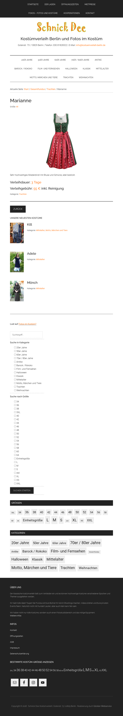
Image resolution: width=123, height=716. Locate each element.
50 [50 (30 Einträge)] (77, 512)
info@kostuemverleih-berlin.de (90, 45)
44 (16, 423)
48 (17, 107)
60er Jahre (20, 354)
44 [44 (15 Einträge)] (55, 512)
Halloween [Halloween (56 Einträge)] (19, 559)
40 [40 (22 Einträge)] (41, 512)
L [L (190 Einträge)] (48, 520)
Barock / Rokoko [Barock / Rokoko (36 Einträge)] (34, 551)
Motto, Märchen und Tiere (56, 230)
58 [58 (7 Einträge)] (105, 512)
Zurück (17, 209)
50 (16, 433)
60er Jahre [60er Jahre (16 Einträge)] (59, 543)
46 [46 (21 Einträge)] (62, 512)
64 (16, 455)
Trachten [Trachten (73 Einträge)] (67, 568)
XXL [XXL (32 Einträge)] (90, 520)
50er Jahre (20, 351)
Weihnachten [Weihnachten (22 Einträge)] (88, 568)
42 (16, 419)
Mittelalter (40, 230)
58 (16, 448)
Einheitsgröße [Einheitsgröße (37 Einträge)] (33, 520)
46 (16, 426)
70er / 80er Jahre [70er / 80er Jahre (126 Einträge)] (85, 542)
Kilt (29, 224)
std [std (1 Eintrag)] (67, 521)
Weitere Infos (15, 616)
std (16, 473)
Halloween (20, 372)
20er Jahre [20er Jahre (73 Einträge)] (20, 543)
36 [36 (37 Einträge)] (27, 512)
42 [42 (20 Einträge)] (48, 512)
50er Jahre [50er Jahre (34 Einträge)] (40, 543)
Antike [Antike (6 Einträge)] (14, 551)
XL (16, 476)
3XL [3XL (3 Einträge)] (12, 513)
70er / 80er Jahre (23, 358)
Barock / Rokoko (23, 365)
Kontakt (13, 630)
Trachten (23, 194)
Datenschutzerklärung (19, 654)
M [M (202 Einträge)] (54, 520)
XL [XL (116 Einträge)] (74, 520)
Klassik (18, 376)
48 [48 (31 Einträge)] (70, 512)
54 (16, 440)
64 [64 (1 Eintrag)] (18, 521)
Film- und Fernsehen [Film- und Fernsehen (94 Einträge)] (68, 551)
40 (16, 416)
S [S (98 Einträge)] (61, 520)
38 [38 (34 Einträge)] (34, 512)
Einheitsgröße (22, 458)
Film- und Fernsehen (25, 369)
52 (16, 437)
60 (16, 451)
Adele (31, 254)
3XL (17, 412)
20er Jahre (20, 347)
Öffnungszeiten (16, 636)
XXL (17, 483)
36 (16, 405)
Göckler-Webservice (102, 706)
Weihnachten (21, 390)
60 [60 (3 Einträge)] (12, 521)
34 (16, 401)
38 (16, 408)
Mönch (32, 283)
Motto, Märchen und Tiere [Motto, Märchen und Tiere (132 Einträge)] (33, 567)
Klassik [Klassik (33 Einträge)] (37, 559)
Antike (18, 362)
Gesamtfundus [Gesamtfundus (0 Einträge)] (94, 552)
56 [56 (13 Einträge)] (98, 512)
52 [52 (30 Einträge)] (84, 512)
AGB (12, 642)
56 (16, 444)
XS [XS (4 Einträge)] (82, 521)
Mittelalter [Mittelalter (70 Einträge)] (55, 559)
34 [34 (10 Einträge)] (19, 512)
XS (16, 480)
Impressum (15, 648)
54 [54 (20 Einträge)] (91, 512)
